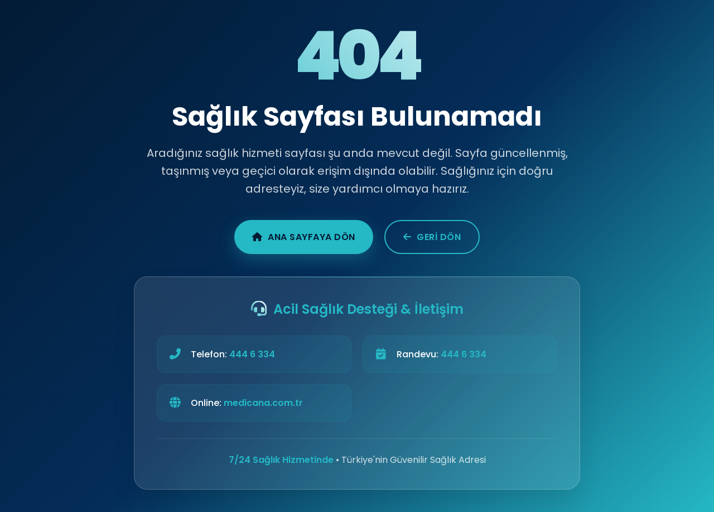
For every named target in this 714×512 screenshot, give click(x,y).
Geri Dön (432, 237)
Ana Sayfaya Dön (303, 237)
